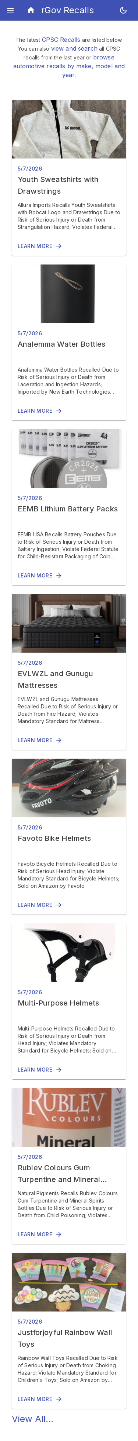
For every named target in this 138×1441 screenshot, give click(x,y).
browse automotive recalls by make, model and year (69, 66)
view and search (74, 48)
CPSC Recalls (61, 39)
